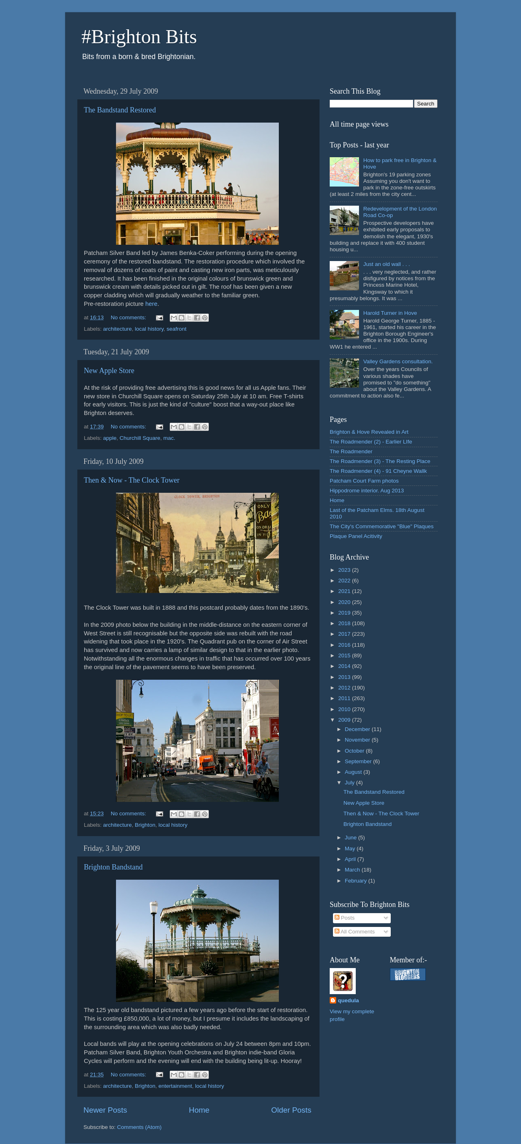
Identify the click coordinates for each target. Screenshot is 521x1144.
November (358, 740)
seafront (176, 329)
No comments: (129, 317)
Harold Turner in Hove (390, 313)
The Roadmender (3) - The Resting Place (380, 461)
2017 (345, 634)
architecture (117, 329)
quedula (348, 1000)
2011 (345, 698)
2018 (345, 623)
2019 (345, 613)
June (351, 837)
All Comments (355, 932)
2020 (345, 602)
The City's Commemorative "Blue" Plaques (381, 526)
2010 (345, 709)
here (151, 304)
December (358, 729)
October (355, 751)
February (356, 881)
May (351, 848)
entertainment (175, 1086)
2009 (345, 720)
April (351, 859)
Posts (345, 918)
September (359, 761)
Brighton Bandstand (113, 867)
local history (149, 329)
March (353, 870)
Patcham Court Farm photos (364, 481)
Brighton (145, 825)
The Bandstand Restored (120, 110)
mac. (169, 438)
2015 (345, 655)
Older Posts (291, 1110)
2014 (345, 666)
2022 (345, 580)
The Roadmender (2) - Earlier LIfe (371, 442)
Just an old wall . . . (386, 264)
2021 (345, 591)
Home (199, 1110)
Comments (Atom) (139, 1127)
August (354, 772)
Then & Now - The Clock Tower (132, 480)
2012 (345, 688)
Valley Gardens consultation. (398, 361)
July (350, 783)
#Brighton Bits (139, 36)
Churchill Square (140, 438)
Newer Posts (105, 1110)
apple (109, 438)
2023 (345, 570)
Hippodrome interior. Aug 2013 (367, 490)
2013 (345, 677)
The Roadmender (351, 451)
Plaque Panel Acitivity (356, 536)
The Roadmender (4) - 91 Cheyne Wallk (378, 471)
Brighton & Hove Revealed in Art (369, 432)
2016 (345, 645)
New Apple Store (109, 371)
